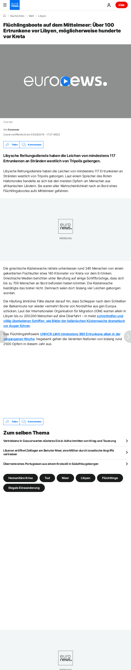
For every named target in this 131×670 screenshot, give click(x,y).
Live (121, 5)
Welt (31, 16)
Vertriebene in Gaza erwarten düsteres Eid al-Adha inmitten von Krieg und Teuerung (59, 440)
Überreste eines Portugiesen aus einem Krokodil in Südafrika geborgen (50, 463)
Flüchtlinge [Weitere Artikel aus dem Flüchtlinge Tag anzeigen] (110, 478)
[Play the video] (65, 81)
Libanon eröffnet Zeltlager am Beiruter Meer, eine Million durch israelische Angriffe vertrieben (58, 452)
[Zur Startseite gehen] (15, 5)
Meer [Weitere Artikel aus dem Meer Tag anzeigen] (65, 478)
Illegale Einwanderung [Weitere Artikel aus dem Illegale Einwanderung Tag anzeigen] (24, 487)
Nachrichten (17, 16)
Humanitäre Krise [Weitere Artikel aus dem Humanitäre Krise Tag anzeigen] (20, 478)
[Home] (4, 15)
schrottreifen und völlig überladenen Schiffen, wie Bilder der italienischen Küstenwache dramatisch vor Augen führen (64, 321)
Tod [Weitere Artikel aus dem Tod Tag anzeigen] (47, 478)
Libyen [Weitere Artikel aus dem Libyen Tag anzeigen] (85, 478)
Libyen (42, 16)
